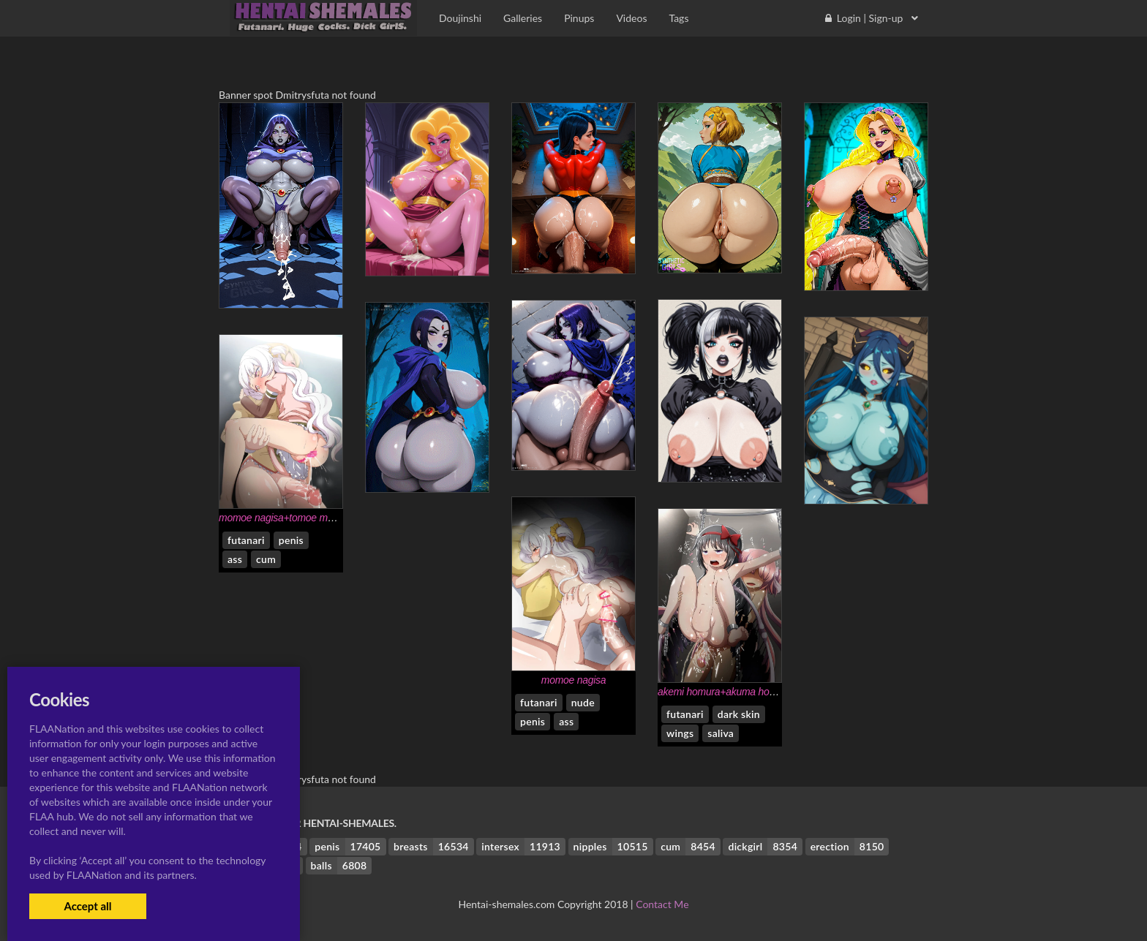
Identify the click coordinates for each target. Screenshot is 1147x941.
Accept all (87, 905)
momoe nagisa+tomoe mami (281, 518)
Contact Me (662, 904)
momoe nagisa (573, 680)
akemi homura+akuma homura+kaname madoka (764, 692)
